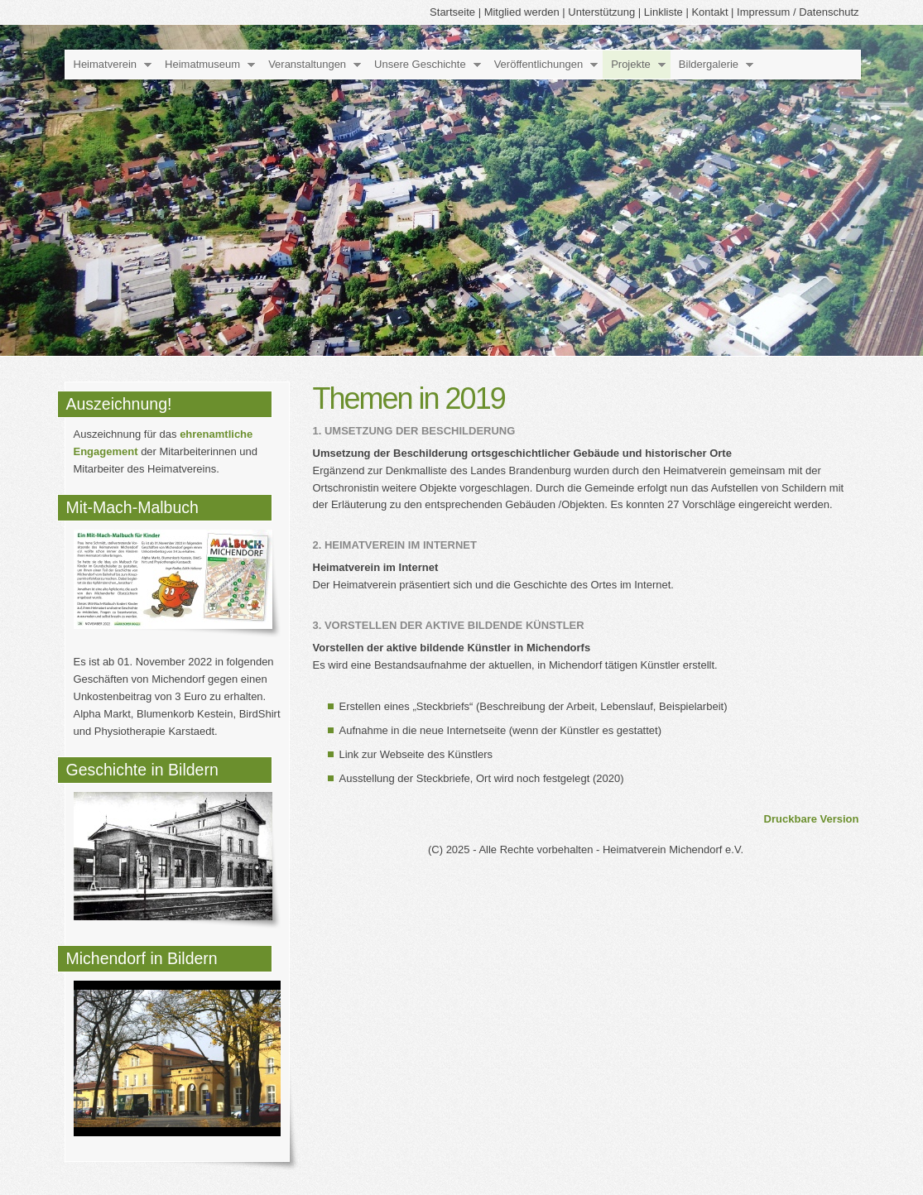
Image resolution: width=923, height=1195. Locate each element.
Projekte (631, 64)
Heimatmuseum (202, 64)
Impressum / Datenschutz (797, 12)
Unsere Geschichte (420, 64)
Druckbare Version (811, 819)
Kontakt (709, 12)
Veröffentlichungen (538, 64)
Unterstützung (601, 12)
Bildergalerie (708, 64)
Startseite (452, 12)
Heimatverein (105, 64)
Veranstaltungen (307, 64)
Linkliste (663, 12)
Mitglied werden (522, 12)
